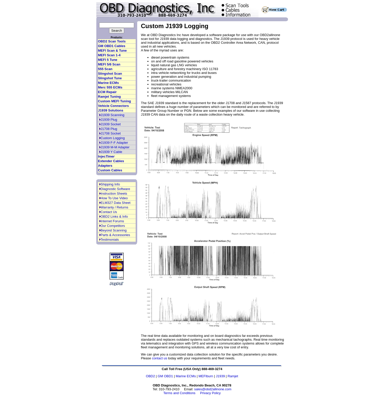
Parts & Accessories (115, 235)
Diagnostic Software (115, 189)
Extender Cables (111, 161)
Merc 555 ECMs (110, 87)
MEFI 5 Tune (108, 60)
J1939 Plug (109, 119)
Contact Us (109, 212)
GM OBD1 (165, 376)
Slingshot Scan (110, 73)
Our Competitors (113, 226)
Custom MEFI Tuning (114, 101)
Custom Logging (113, 138)
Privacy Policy (210, 393)
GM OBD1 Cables (111, 46)
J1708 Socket (111, 133)
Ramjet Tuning (109, 96)
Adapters (105, 166)
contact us (159, 358)
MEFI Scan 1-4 (109, 55)
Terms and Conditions (179, 393)
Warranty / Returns (115, 207)
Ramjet (233, 376)
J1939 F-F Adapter (114, 143)
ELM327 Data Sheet (116, 203)
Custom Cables (110, 170)
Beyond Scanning (114, 230)
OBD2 (150, 376)
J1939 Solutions (110, 110)
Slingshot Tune (110, 78)
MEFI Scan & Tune (112, 50)
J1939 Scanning (112, 115)
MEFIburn (206, 376)
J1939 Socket (111, 124)
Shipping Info (110, 184)
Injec (106, 156)
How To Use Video (114, 198)
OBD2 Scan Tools (112, 41)
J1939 (220, 376)
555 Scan (105, 69)
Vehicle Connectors (113, 106)
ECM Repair (107, 92)
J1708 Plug (109, 129)
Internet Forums (112, 221)
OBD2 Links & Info (114, 216)
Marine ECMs (108, 83)
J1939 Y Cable (111, 152)
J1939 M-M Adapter (115, 147)
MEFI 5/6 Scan (109, 64)
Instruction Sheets (114, 193)
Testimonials (110, 239)
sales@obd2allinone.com (212, 389)
